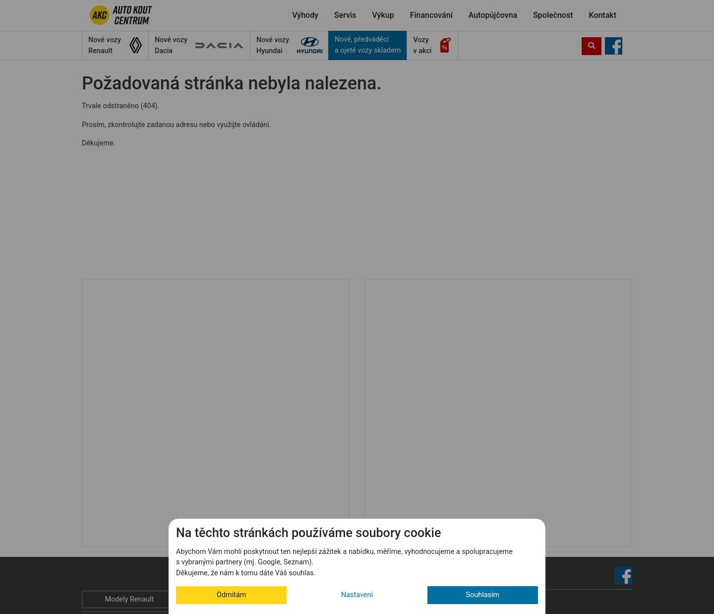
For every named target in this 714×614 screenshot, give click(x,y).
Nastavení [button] (357, 595)
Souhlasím (483, 595)
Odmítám (231, 595)
